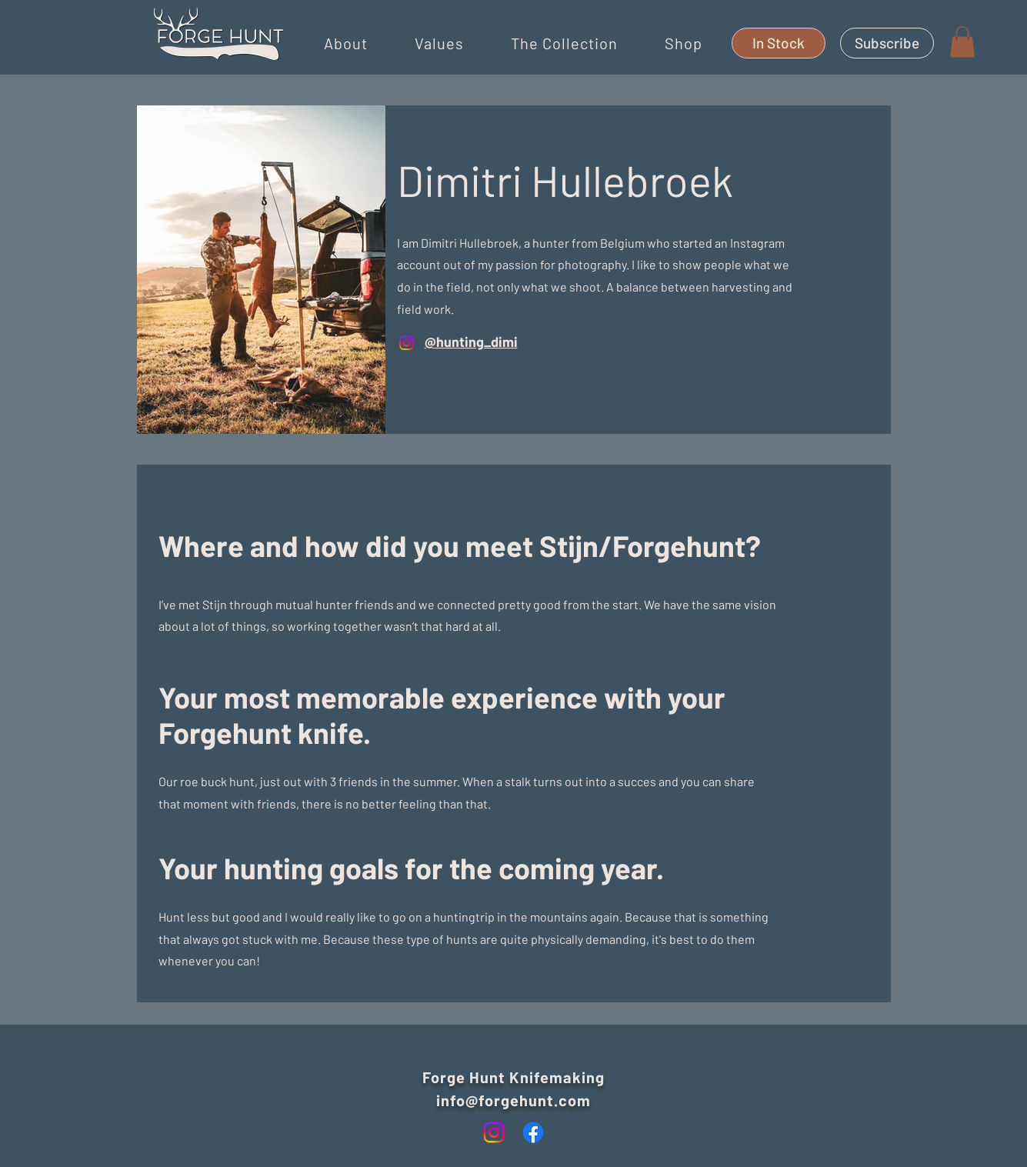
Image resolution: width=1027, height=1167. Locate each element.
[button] (346, 43)
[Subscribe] (887, 43)
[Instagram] (406, 342)
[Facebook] (533, 1132)
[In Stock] (778, 43)
